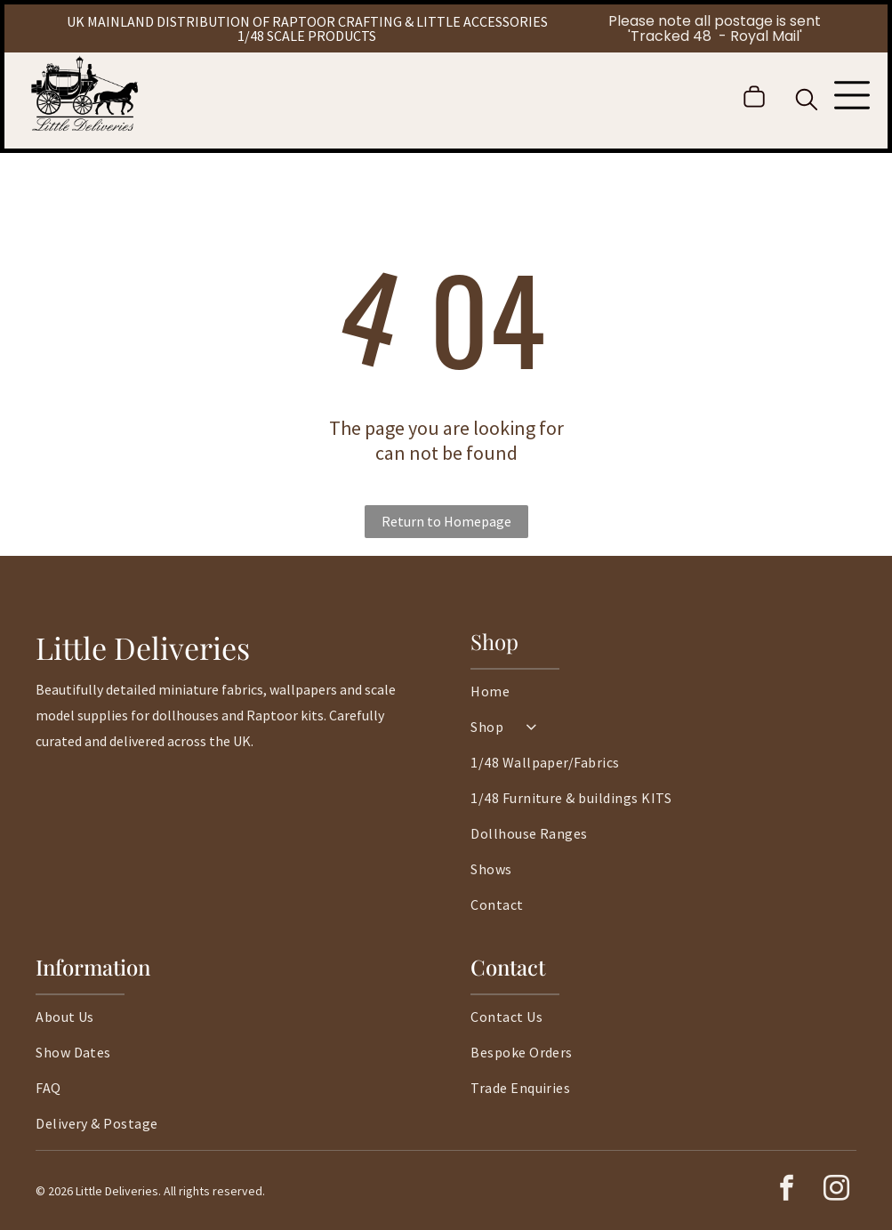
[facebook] (787, 1190)
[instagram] (836, 1190)
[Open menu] (852, 97)
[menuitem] (663, 700)
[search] (806, 101)
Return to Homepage (446, 521)
